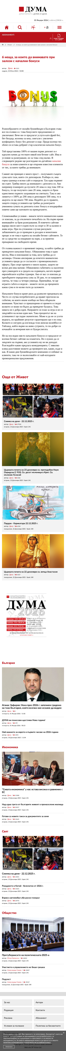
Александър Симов (14, 970)
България (8, 663)
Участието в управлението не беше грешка (23, 967)
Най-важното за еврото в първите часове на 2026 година (30, 732)
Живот (9, 44)
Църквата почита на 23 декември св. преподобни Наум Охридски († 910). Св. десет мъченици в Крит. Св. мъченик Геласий (31, 472)
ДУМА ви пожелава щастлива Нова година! (23, 720)
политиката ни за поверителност (38, 1042)
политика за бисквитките (13, 1042)
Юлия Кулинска (13, 958)
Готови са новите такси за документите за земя (25, 816)
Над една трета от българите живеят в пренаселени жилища (32, 804)
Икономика (10, 747)
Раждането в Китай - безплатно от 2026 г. (23, 886)
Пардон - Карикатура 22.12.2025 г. (21, 523)
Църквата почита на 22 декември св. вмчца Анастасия (30, 572)
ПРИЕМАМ (8, 1047)
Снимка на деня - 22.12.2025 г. (19, 421)
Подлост (6, 979)
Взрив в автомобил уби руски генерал (21, 898)
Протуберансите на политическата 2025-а (25, 955)
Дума (10, 68)
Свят (5, 831)
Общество (9, 912)
